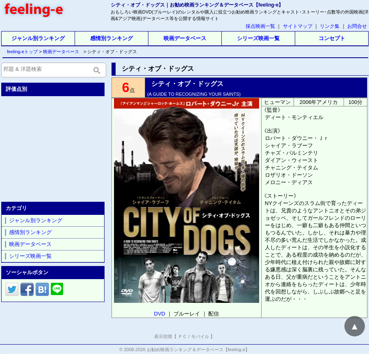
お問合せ (357, 26)
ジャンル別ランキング (38, 38)
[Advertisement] (53, 147)
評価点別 (16, 89)
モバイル (200, 336)
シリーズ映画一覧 (258, 38)
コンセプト (332, 38)
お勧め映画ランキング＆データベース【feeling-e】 (198, 349)
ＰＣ (182, 336)
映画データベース (185, 38)
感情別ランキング (111, 38)
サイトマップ (297, 26)
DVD (159, 314)
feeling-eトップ (20, 51)
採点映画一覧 (260, 26)
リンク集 (329, 26)
